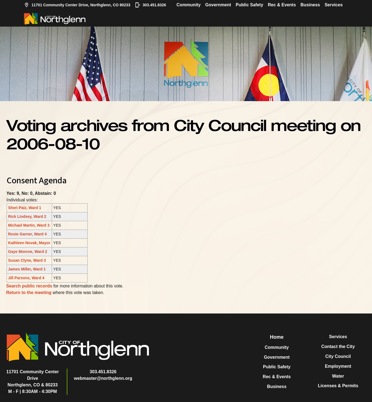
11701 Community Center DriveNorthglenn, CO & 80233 (32, 378)
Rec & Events (282, 4)
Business (310, 4)
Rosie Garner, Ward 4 (27, 234)
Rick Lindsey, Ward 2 (27, 216)
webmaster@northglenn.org (103, 378)
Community (189, 4)
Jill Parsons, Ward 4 (26, 278)
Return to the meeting (28, 292)
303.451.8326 (150, 5)
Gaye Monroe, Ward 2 (27, 251)
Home (277, 337)
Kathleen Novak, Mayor (29, 243)
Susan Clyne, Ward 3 (27, 260)
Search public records (29, 286)
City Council (338, 356)
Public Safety (249, 4)
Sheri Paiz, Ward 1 (24, 208)
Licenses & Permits (338, 385)
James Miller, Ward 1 (27, 269)
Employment (338, 366)
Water (338, 376)
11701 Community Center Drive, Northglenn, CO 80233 (77, 5)
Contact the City (338, 346)
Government (218, 4)
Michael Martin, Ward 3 (29, 225)
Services (334, 4)
